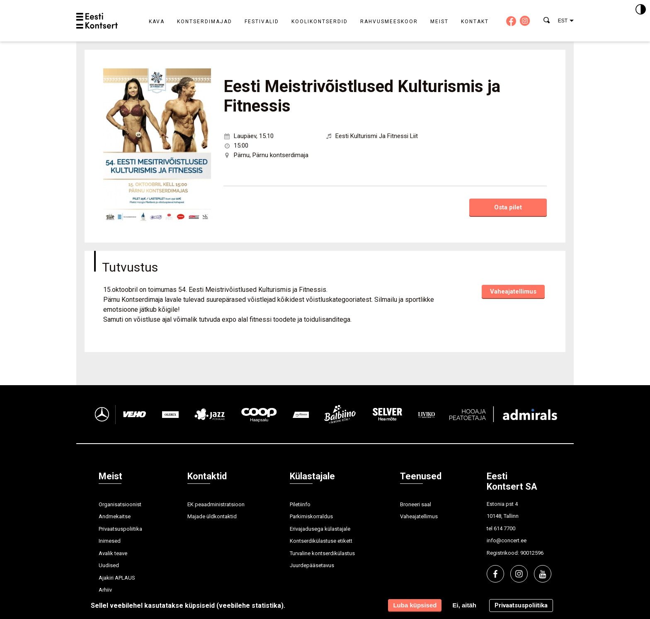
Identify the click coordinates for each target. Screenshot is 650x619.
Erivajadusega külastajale (320, 529)
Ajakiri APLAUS (117, 578)
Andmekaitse (115, 516)
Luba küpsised (415, 605)
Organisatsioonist (120, 504)
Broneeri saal (415, 504)
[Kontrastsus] (640, 10)
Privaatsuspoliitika (120, 529)
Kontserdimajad (204, 21)
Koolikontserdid (319, 21)
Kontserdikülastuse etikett (321, 541)
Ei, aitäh (464, 605)
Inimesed (110, 541)
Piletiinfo (300, 504)
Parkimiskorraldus (311, 516)
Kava (157, 21)
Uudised (109, 565)
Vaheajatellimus (513, 291)
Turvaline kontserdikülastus (322, 553)
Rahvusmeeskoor (389, 21)
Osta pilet (508, 207)
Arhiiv (105, 590)
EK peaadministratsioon (216, 504)
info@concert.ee (506, 540)
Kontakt (475, 21)
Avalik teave (113, 553)
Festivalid (262, 21)
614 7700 (504, 528)
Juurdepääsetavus (312, 565)
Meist (439, 21)
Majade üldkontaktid (212, 516)
